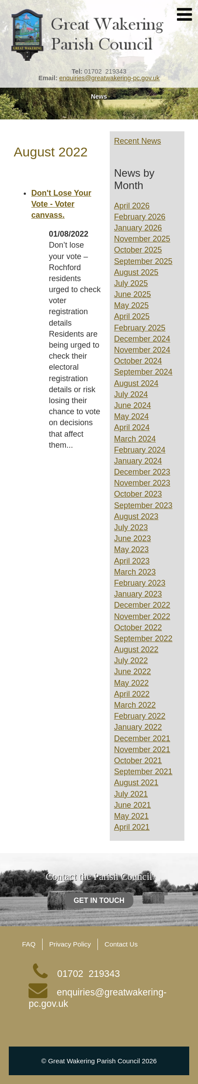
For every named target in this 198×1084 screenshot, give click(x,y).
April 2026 (132, 205)
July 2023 (131, 527)
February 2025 (140, 327)
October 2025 (138, 249)
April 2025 (132, 316)
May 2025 (131, 305)
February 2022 (140, 716)
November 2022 (142, 616)
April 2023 (132, 561)
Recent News (137, 141)
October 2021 (138, 760)
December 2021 (142, 738)
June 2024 (132, 405)
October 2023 (138, 494)
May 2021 (131, 816)
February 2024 (140, 449)
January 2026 (138, 227)
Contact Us (121, 944)
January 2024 (138, 461)
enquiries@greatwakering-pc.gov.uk (109, 78)
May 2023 (131, 549)
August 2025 (136, 272)
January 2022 (138, 727)
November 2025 (142, 238)
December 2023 (142, 472)
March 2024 (135, 438)
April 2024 (132, 427)
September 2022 (143, 638)
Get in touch (99, 900)
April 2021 (132, 827)
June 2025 (132, 294)
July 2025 (131, 283)
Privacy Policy (70, 944)
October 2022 (138, 627)
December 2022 (142, 605)
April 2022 (132, 694)
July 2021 (131, 794)
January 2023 (138, 594)
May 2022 (131, 683)
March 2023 (135, 572)
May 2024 (131, 416)
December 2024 (142, 338)
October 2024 (138, 360)
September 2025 (143, 261)
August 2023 (136, 516)
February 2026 (140, 216)
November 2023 (142, 483)
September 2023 (143, 505)
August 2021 (136, 782)
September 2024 (143, 372)
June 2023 (132, 538)
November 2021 (142, 749)
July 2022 (131, 660)
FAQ (29, 944)
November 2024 (142, 349)
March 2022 (135, 705)
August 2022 (136, 649)
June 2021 (132, 805)
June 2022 (132, 671)
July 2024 (131, 394)
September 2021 (143, 771)
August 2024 (136, 383)
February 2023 (140, 583)
